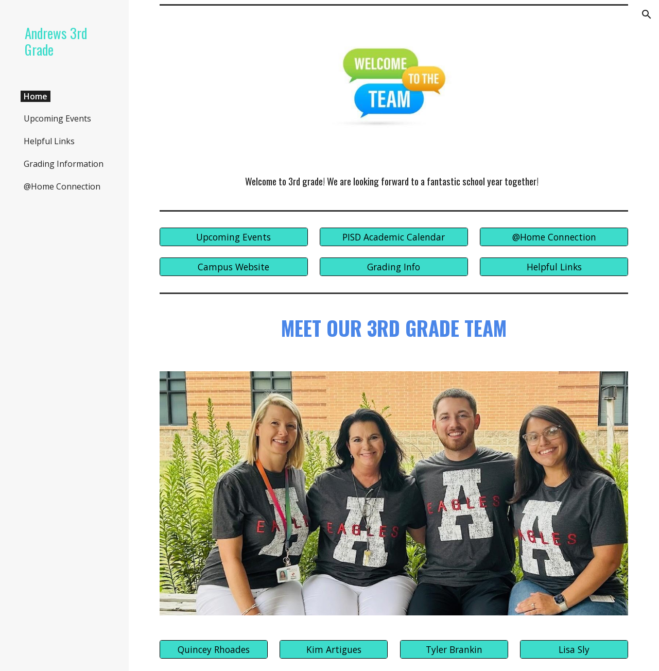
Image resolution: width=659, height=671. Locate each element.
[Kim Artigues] (333, 649)
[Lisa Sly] (574, 649)
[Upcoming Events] (233, 237)
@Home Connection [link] (62, 186)
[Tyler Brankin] (454, 649)
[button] (646, 14)
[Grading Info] (393, 266)
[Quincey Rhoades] (213, 649)
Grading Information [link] (63, 163)
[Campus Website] (233, 266)
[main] (394, 181)
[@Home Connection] (554, 237)
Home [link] (35, 96)
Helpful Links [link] (49, 141)
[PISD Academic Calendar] (393, 237)
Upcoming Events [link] (57, 118)
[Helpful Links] (554, 266)
